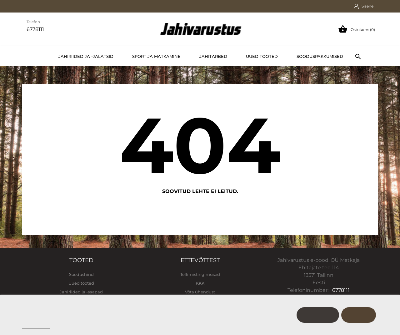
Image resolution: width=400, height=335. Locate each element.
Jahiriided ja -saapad (81, 291)
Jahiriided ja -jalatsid (85, 56)
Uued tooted (262, 56)
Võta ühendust (200, 291)
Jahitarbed (213, 56)
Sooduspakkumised (320, 56)
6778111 (341, 290)
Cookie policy (36, 325)
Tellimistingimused (200, 274)
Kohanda (318, 314)
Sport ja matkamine (156, 56)
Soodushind (81, 274)
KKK (200, 283)
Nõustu (359, 314)
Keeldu (279, 314)
